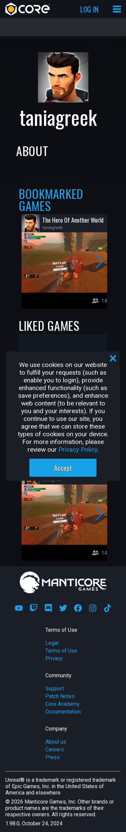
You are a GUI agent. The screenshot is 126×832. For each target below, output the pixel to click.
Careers (54, 749)
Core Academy (62, 704)
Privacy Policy (77, 449)
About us (55, 742)
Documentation (63, 711)
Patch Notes (60, 696)
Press (52, 757)
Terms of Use (61, 651)
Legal (51, 643)
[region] (63, 416)
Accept (63, 468)
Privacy (54, 658)
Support (54, 688)
